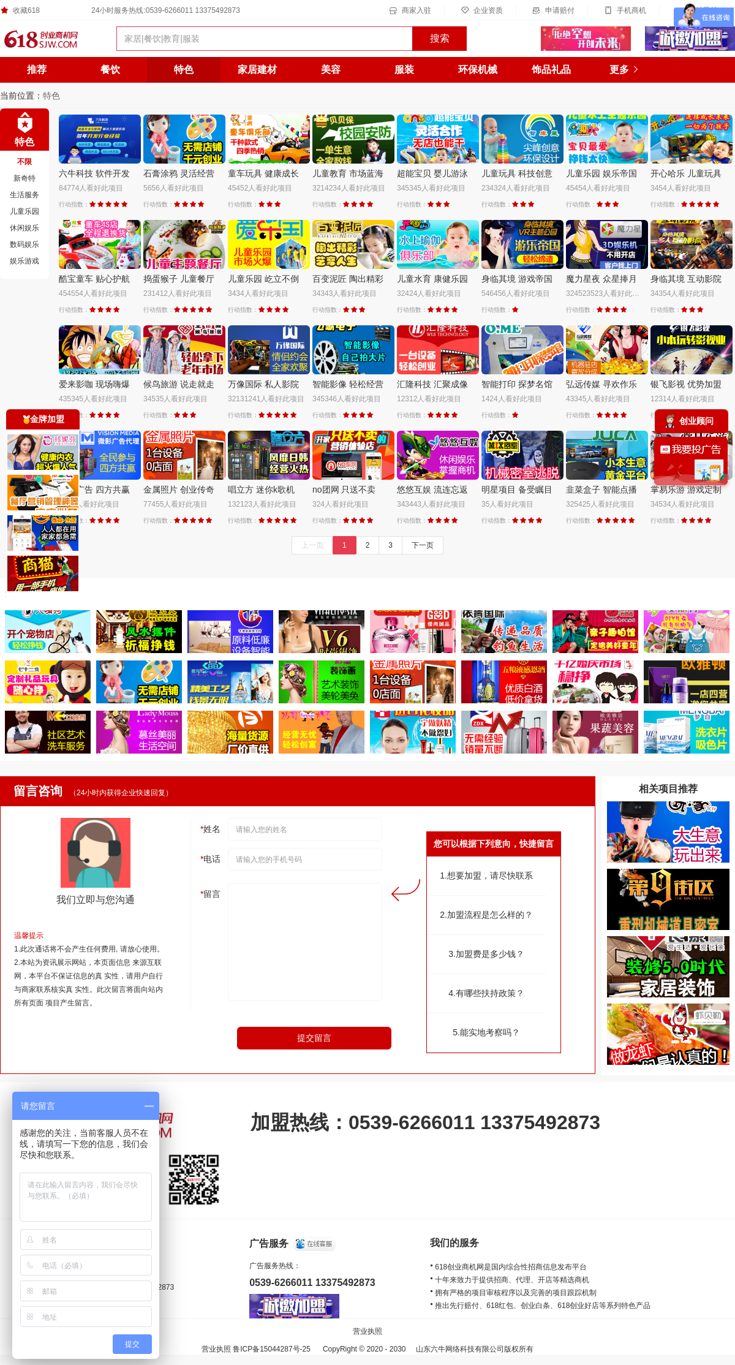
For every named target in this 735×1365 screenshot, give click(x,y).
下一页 (423, 545)
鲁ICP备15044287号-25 (272, 1349)
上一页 (312, 545)
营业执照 (367, 1331)
